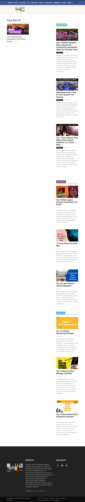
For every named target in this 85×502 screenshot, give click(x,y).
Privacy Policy (55, 500)
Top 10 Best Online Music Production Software (67, 415)
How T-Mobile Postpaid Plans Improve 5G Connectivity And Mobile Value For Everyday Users (67, 46)
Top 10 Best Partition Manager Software (65, 372)
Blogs (16, 2)
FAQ (57, 498)
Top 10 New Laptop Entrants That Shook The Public (66, 202)
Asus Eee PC (10, 33)
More (64, 2)
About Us (51, 498)
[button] (76, 2)
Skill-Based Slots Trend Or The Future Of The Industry (66, 94)
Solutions (34, 2)
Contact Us (63, 498)
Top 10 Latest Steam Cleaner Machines (65, 284)
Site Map (45, 498)
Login (69, 2)
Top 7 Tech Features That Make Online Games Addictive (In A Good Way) (67, 141)
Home (39, 498)
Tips (28, 2)
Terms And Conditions (44, 500)
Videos (41, 2)
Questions (23, 2)
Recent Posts (48, 2)
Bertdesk (9, 41)
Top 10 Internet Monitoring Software (65, 332)
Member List (57, 2)
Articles (10, 2)
